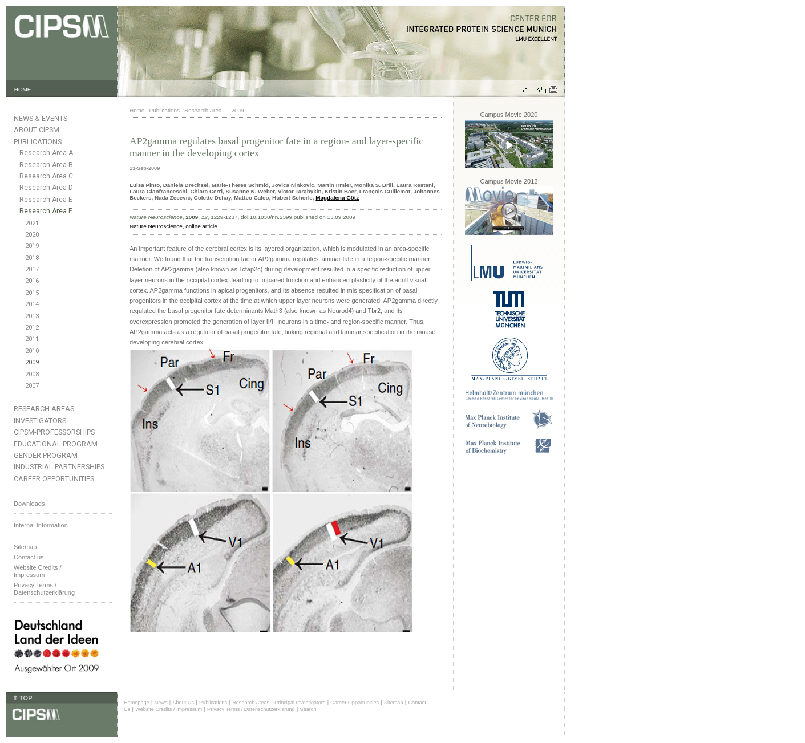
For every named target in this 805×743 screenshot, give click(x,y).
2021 (32, 223)
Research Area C (46, 176)
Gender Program (46, 455)
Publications (38, 141)
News (161, 702)
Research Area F (45, 211)
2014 (32, 304)
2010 (32, 351)
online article (201, 226)
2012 (32, 327)
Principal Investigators (299, 702)
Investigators (40, 420)
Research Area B (46, 165)
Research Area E (45, 200)
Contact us (29, 557)
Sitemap (25, 546)
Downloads (29, 503)
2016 (32, 281)
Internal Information (41, 525)
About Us (183, 702)
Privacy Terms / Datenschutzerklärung (44, 589)
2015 (32, 293)
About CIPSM (36, 129)
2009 (32, 362)
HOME (22, 89)
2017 (32, 269)
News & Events (40, 118)
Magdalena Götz (337, 197)
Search (308, 709)
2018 (32, 258)
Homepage (136, 702)
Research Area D (46, 188)
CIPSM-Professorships (54, 432)
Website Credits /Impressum (38, 571)
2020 (32, 234)
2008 (32, 374)
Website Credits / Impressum (168, 709)
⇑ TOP (22, 698)
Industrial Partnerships (59, 466)
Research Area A (46, 153)
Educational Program (56, 444)
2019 (32, 246)
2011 (32, 339)
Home (137, 110)
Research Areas (44, 408)
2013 (32, 316)
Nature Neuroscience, (157, 226)
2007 (32, 385)
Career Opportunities (54, 478)
